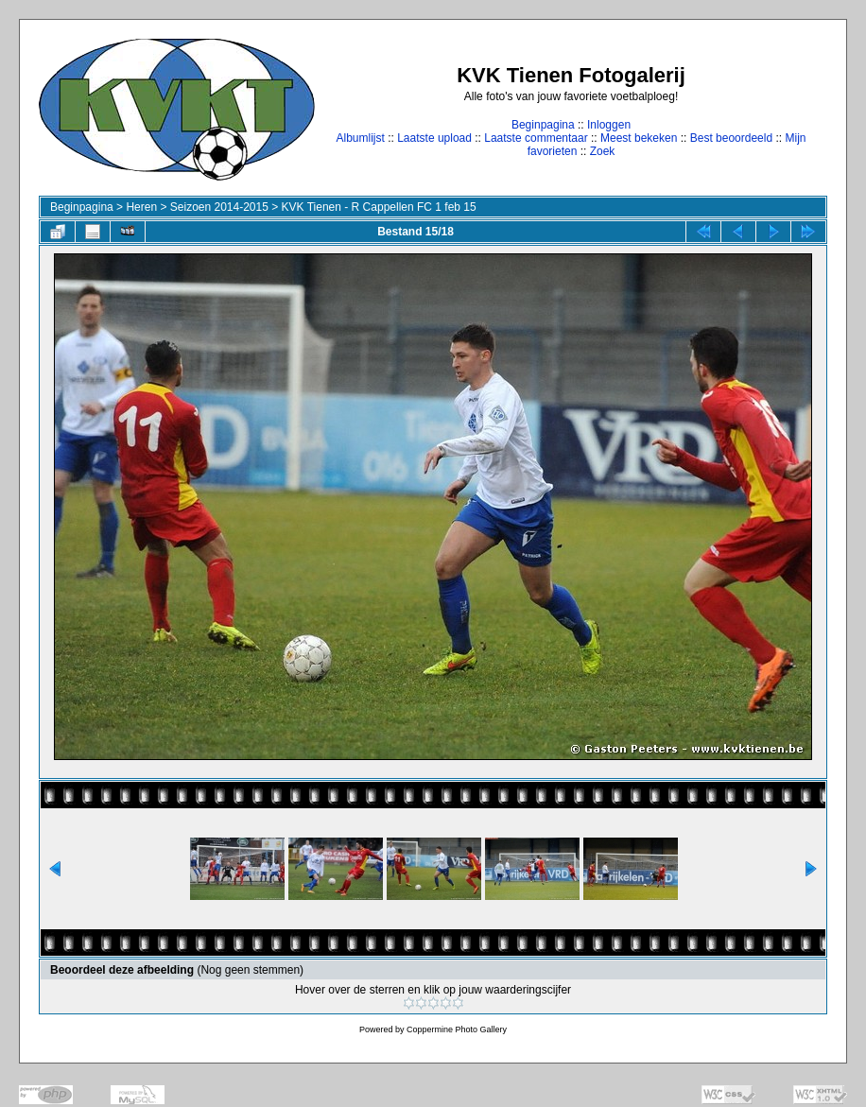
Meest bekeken (638, 138)
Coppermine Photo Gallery (457, 1029)
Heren (141, 207)
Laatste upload (434, 138)
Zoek (602, 151)
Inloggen (609, 124)
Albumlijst (360, 138)
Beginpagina (543, 124)
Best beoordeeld (731, 138)
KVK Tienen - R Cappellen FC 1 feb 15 (379, 207)
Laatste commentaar (535, 138)
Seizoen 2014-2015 (219, 207)
